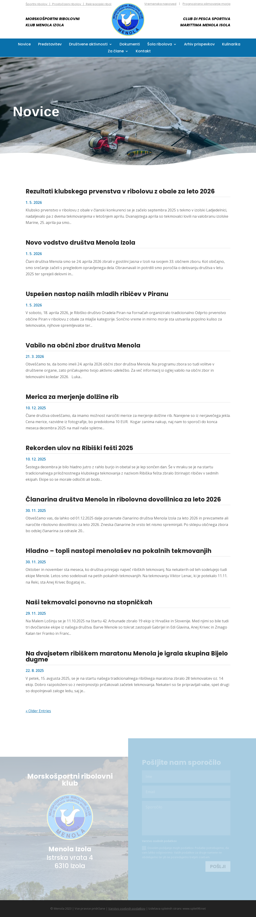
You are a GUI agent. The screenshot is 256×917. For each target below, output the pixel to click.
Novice (24, 45)
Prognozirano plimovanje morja (206, 4)
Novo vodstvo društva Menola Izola (80, 242)
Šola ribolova (159, 45)
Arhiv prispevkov (199, 45)
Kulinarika (231, 45)
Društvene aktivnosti (88, 45)
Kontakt (143, 52)
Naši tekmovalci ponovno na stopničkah (89, 602)
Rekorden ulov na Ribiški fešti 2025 (79, 448)
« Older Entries (38, 710)
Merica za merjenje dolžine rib (72, 396)
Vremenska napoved (160, 4)
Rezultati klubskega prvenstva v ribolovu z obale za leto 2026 (120, 191)
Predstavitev (50, 45)
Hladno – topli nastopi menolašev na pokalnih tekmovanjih (118, 550)
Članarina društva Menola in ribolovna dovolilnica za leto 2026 (123, 499)
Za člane (116, 52)
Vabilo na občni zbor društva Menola (83, 345)
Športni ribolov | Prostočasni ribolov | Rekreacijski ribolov (70, 4)
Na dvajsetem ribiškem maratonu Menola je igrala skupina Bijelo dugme (127, 656)
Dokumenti (130, 45)
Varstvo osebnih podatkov (126, 908)
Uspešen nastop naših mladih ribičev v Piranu (97, 294)
